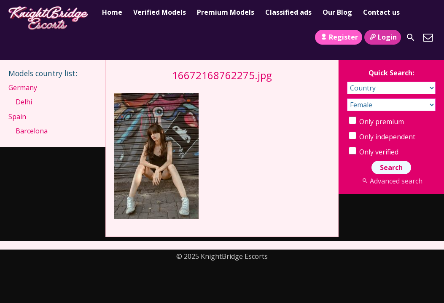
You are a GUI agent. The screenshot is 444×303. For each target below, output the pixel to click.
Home (112, 12)
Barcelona (32, 131)
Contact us (381, 12)
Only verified (373, 152)
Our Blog (337, 12)
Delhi (24, 101)
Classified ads (288, 12)
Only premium (376, 121)
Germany (22, 87)
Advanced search (391, 181)
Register (338, 37)
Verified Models (159, 12)
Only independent (382, 136)
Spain (17, 116)
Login (383, 37)
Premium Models (225, 12)
